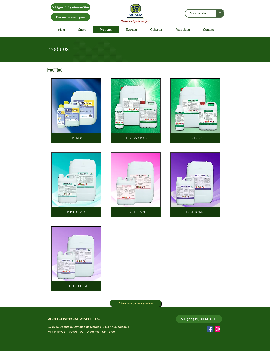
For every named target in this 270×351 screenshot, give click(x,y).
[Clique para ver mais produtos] (135, 303)
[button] (70, 17)
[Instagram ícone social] (217, 329)
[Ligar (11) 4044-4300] (70, 7)
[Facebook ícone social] (210, 329)
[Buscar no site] (198, 13)
